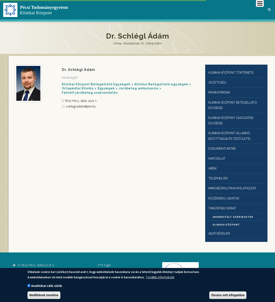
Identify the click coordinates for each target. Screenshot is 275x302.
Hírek (213, 164)
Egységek (106, 88)
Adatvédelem (220, 228)
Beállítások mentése (43, 295)
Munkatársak (131, 43)
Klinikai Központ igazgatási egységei (233, 118)
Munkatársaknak (246, 10)
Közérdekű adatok (225, 192)
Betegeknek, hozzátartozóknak (199, 10)
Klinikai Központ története (234, 72)
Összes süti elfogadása (227, 295)
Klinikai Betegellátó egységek (161, 84)
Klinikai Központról (149, 10)
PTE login (104, 259)
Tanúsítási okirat (224, 202)
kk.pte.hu (25, 265)
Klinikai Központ (226, 219)
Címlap (117, 43)
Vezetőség (218, 82)
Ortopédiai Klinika (77, 88)
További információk (160, 277)
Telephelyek (219, 173)
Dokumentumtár (223, 145)
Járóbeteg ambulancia (138, 88)
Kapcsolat (218, 154)
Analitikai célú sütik (46, 286)
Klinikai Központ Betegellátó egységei (235, 104)
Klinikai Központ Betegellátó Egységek (96, 84)
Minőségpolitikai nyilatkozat (235, 183)
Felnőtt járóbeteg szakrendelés (90, 92)
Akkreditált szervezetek (233, 211)
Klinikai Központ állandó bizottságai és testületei (232, 133)
